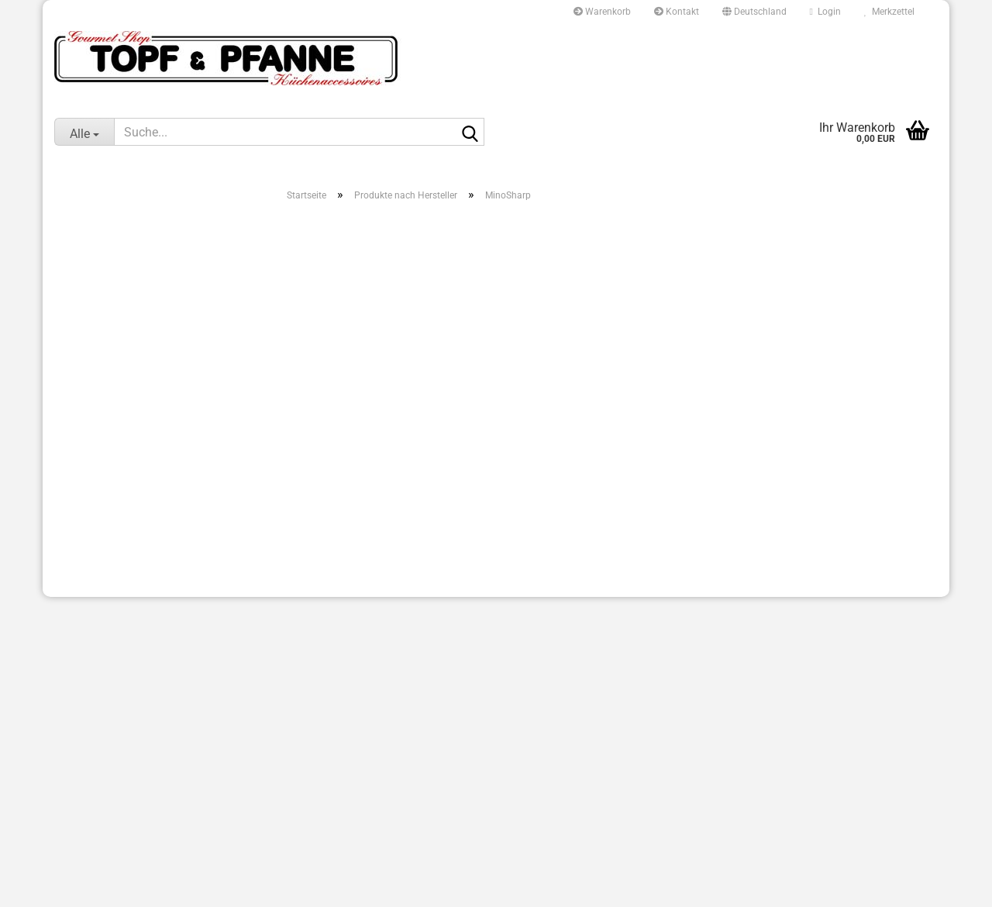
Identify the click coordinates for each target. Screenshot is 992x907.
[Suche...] (84, 132)
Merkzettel (889, 11)
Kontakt (676, 11)
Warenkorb (602, 11)
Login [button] (825, 11)
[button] (754, 11)
